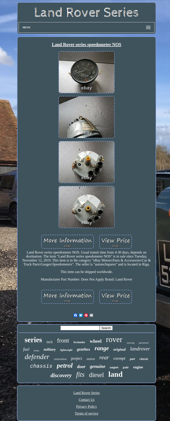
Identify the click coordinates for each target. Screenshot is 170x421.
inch (49, 342)
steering (131, 342)
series (33, 340)
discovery (61, 375)
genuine (97, 366)
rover (114, 339)
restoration (60, 359)
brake (36, 350)
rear (104, 357)
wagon (114, 367)
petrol (65, 365)
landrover (140, 349)
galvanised (143, 343)
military (50, 349)
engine (138, 367)
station (91, 359)
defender (37, 357)
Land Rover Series (86, 393)
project (76, 358)
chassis (41, 366)
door (81, 366)
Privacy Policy (86, 406)
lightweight (66, 350)
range (102, 348)
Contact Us (87, 400)
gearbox (83, 349)
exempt (120, 358)
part (132, 359)
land (115, 374)
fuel (26, 349)
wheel (96, 341)
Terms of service (86, 413)
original (119, 349)
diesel (96, 374)
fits (80, 374)
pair (126, 367)
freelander (79, 342)
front (63, 340)
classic (144, 359)
